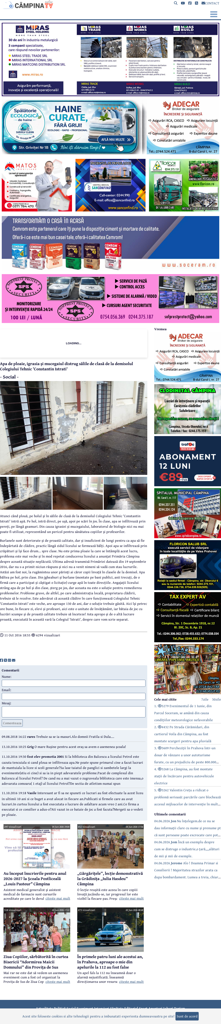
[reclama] (110, 95)
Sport (143, 1008)
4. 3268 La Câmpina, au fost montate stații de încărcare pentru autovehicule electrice (184, 776)
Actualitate (44, 1008)
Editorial (131, 1008)
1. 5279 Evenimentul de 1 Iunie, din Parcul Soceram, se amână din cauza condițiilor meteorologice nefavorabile (183, 712)
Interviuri (101, 1008)
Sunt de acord (187, 1016)
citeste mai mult (58, 898)
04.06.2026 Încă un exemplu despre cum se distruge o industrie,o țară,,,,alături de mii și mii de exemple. (186, 849)
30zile (216, 699)
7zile (205, 699)
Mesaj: (6, 703)
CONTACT (210, 3)
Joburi (168, 1008)
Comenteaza (12, 723)
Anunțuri (155, 1008)
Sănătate (116, 1008)
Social (71, 1008)
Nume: (6, 676)
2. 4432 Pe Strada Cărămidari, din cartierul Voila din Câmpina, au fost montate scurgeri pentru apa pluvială (182, 734)
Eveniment (85, 1008)
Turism (179, 1008)
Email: (6, 689)
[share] (1, 660)
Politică (60, 1008)
